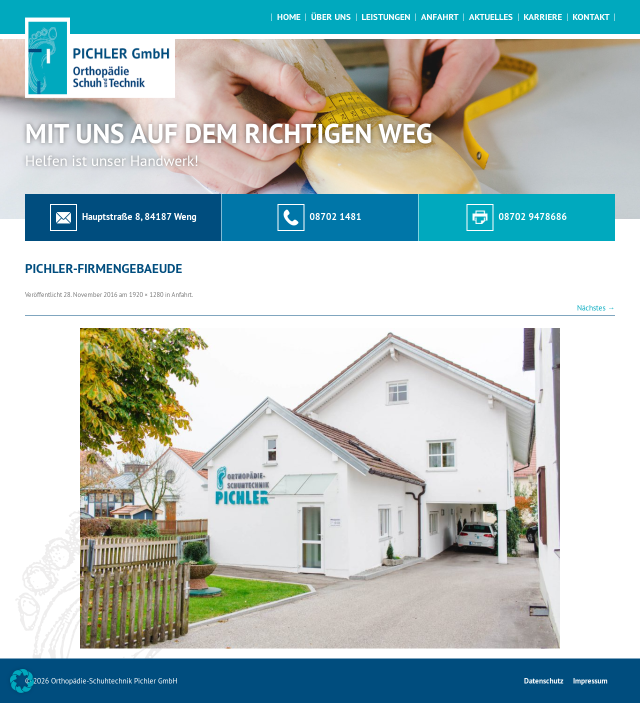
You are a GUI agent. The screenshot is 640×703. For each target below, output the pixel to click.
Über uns (331, 16)
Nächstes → (596, 307)
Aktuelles (491, 16)
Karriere (543, 16)
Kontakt (591, 16)
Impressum (590, 680)
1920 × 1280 (146, 294)
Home (288, 16)
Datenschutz (544, 680)
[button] (22, 681)
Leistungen (386, 16)
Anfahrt (439, 16)
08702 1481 (336, 216)
